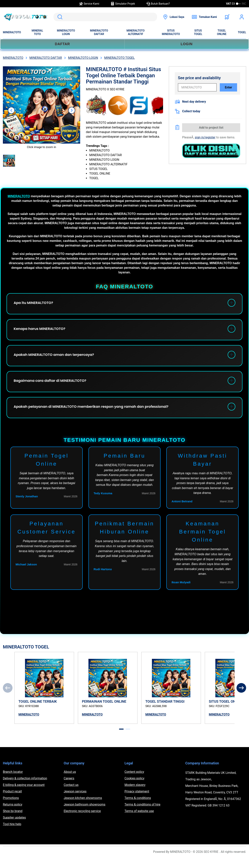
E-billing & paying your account (24, 785)
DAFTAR (62, 44)
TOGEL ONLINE (222, 32)
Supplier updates (14, 817)
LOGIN (187, 44)
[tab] (121, 729)
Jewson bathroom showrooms (84, 804)
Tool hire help (12, 824)
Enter (228, 87)
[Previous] (7, 688)
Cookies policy (134, 778)
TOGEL (242, 32)
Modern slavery (135, 785)
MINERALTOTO (12, 32)
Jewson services (75, 791)
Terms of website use (139, 811)
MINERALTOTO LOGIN (66, 32)
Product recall (12, 791)
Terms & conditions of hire (143, 804)
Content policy (134, 772)
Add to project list (211, 127)
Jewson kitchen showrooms (83, 798)
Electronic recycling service (82, 811)
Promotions (11, 798)
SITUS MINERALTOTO (171, 32)
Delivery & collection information (25, 778)
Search (59, 17)
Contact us (71, 785)
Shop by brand (12, 811)
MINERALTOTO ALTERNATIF (136, 32)
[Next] (241, 688)
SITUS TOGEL (198, 32)
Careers (69, 778)
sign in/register (205, 137)
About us (70, 772)
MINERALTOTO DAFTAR (99, 32)
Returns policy (12, 804)
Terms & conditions (138, 798)
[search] (105, 17)
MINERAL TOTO (37, 32)
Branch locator (13, 772)
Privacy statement (137, 791)
